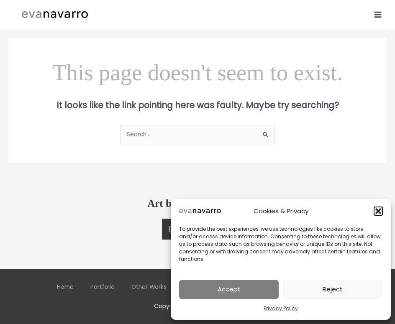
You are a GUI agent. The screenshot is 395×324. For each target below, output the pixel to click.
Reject (333, 289)
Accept (229, 289)
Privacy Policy (281, 308)
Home (65, 287)
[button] (378, 211)
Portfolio (102, 287)
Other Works (149, 287)
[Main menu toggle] (378, 14)
